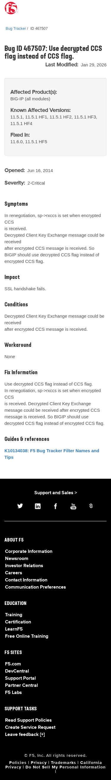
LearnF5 (14, 629)
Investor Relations (24, 566)
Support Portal (20, 678)
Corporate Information (28, 551)
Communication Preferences (35, 587)
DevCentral (17, 671)
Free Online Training (26, 636)
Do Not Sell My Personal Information (65, 767)
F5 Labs (13, 692)
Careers (13, 573)
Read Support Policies (28, 720)
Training (13, 615)
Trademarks (63, 763)
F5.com (13, 664)
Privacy (39, 763)
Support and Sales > (55, 493)
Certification (18, 622)
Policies (18, 763)
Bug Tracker (16, 28)
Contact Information (26, 580)
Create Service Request (30, 727)
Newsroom (16, 558)
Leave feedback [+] (25, 734)
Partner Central (21, 685)
